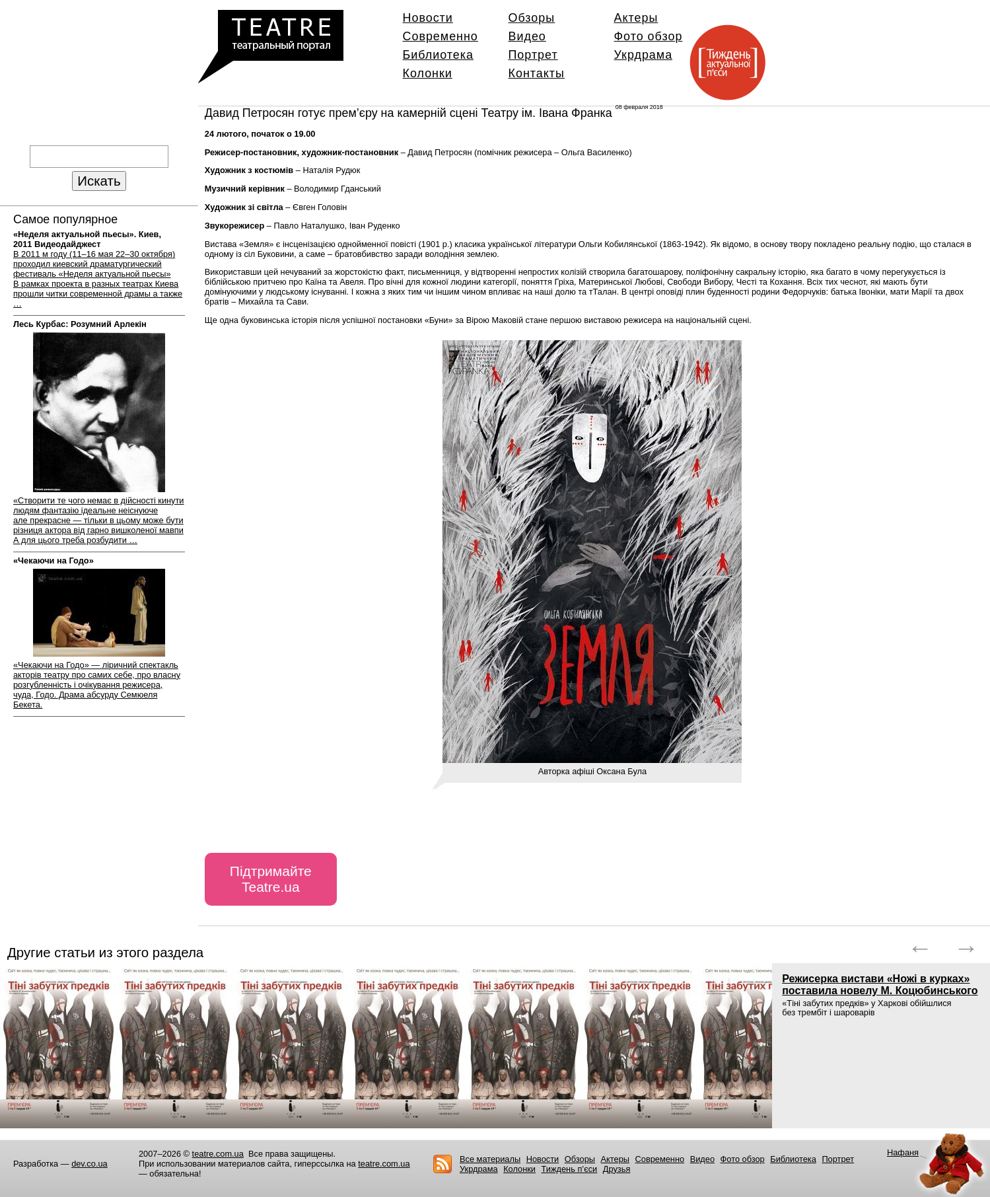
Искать (98, 180)
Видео (527, 36)
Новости (428, 17)
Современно (440, 36)
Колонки (427, 73)
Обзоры (532, 17)
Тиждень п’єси (570, 1169)
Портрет (533, 54)
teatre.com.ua (218, 1154)
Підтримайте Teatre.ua (271, 878)
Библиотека (438, 54)
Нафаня (903, 1152)
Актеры (636, 17)
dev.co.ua (89, 1164)
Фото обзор (648, 36)
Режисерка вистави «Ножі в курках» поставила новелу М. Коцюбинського (879, 984)
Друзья (617, 1169)
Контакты (537, 73)
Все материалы (490, 1159)
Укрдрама (643, 54)
